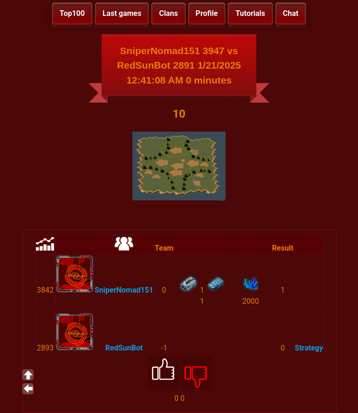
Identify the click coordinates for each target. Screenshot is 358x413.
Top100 (72, 13)
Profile (207, 13)
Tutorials (250, 13)
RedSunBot (124, 347)
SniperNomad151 (124, 290)
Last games (122, 13)
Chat (290, 13)
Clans (168, 13)
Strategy (309, 347)
